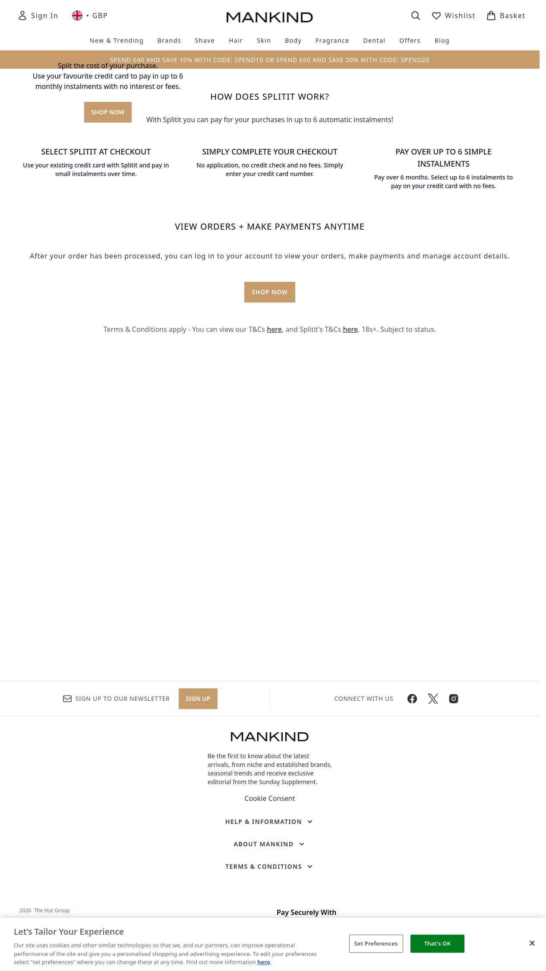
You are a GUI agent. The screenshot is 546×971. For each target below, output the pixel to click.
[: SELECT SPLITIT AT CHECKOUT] (96, 431)
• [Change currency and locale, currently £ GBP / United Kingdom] (90, 15)
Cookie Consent (269, 798)
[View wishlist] (453, 15)
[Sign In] (38, 15)
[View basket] (506, 15)
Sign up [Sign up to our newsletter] (198, 698)
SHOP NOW (108, 237)
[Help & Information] (269, 821)
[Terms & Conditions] (269, 866)
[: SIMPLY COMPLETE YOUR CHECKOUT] (270, 431)
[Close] (532, 943)
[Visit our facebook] (412, 698)
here (274, 647)
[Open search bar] (415, 15)
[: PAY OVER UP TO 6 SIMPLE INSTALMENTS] (443, 431)
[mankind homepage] (270, 17)
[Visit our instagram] (453, 698)
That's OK (437, 943)
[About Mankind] (270, 844)
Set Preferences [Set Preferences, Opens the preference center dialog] (376, 943)
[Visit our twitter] (433, 698)
